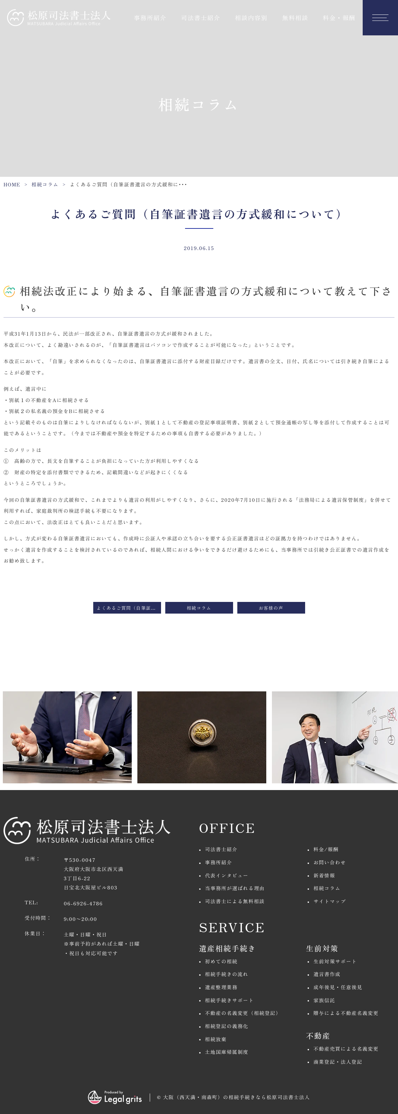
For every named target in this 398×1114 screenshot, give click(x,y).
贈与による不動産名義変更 (346, 1012)
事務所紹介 (150, 17)
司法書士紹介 (201, 17)
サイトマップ (330, 901)
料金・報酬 (339, 17)
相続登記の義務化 (226, 1025)
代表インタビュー (226, 875)
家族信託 (324, 1000)
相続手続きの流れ (226, 973)
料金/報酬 (326, 849)
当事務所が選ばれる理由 (235, 888)
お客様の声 (271, 607)
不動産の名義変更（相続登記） (243, 1012)
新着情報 (324, 875)
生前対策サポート (335, 961)
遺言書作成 (327, 973)
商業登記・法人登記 (338, 1061)
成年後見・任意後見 (338, 987)
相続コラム (45, 184)
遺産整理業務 (221, 987)
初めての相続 (221, 961)
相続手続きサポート (229, 1000)
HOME (12, 184)
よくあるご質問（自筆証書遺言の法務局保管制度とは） (129, 607)
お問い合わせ (330, 862)
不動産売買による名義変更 (346, 1048)
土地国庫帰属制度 (226, 1051)
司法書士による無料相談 (235, 901)
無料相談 (295, 17)
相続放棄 (216, 1039)
